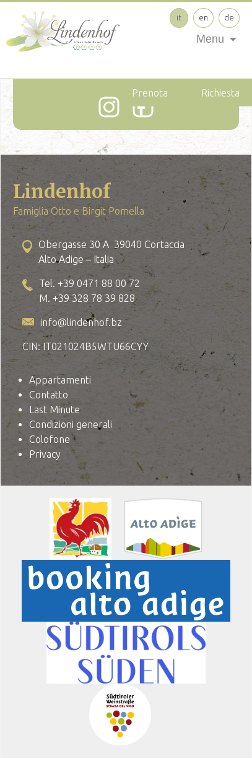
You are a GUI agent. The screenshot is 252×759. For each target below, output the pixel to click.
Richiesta (220, 92)
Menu (210, 39)
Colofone (49, 439)
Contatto (48, 394)
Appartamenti (60, 379)
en (203, 17)
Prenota (150, 92)
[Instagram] (109, 107)
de (229, 17)
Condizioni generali (70, 424)
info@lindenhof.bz (81, 322)
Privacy (45, 454)
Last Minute (54, 409)
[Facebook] (143, 107)
